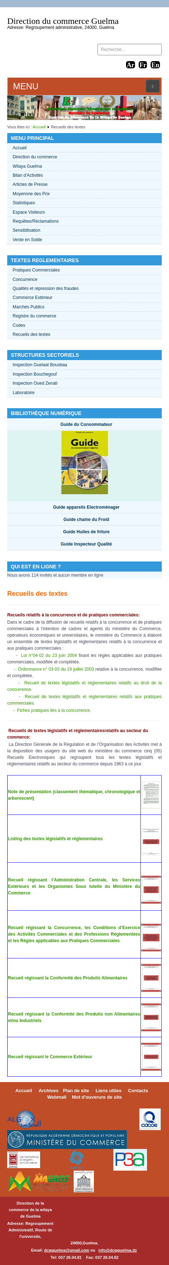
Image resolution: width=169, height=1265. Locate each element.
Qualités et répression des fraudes (46, 288)
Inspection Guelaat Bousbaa (40, 364)
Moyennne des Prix (31, 193)
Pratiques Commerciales (36, 270)
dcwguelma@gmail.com (66, 1250)
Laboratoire (24, 392)
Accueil (38, 127)
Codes (19, 325)
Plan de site (76, 1090)
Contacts (138, 1090)
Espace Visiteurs (29, 212)
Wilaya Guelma (27, 166)
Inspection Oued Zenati (35, 383)
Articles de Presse (30, 184)
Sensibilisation (26, 230)
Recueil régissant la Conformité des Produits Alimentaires (67, 977)
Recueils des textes (31, 334)
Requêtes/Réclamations (35, 221)
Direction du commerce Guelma (63, 21)
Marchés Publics (28, 306)
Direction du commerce (35, 156)
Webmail (56, 1097)
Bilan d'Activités (28, 175)
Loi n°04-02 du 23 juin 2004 (49, 655)
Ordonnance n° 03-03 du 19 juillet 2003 (56, 669)
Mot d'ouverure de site (97, 1097)
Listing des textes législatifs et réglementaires (55, 838)
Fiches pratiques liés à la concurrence (53, 710)
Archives (48, 1090)
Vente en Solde (27, 239)
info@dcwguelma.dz (118, 1250)
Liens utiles (109, 1090)
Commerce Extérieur (32, 297)
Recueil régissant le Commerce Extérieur (50, 1056)
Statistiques (24, 202)
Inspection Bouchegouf (35, 374)
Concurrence (25, 279)
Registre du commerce (34, 316)
